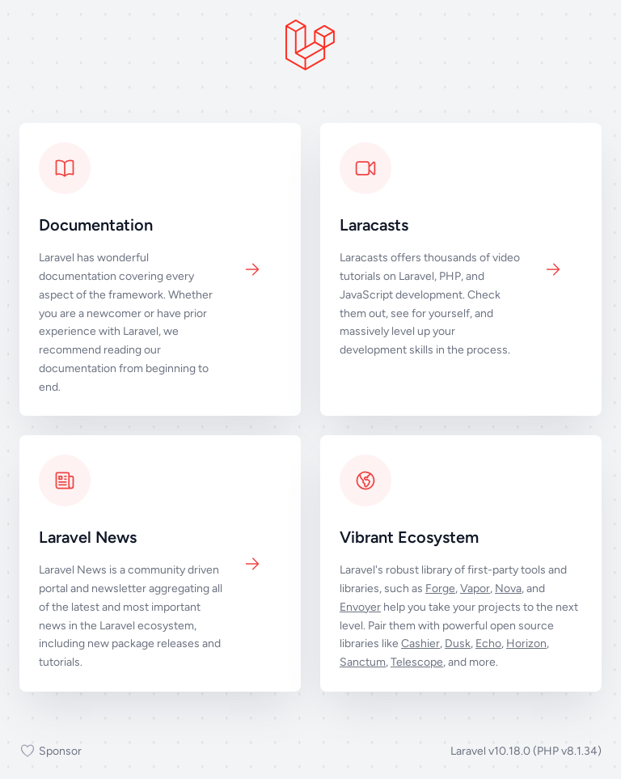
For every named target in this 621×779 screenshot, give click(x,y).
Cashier (420, 643)
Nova (508, 588)
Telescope (417, 662)
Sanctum (363, 662)
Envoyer (360, 607)
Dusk (458, 643)
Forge (440, 588)
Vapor (475, 588)
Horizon (526, 643)
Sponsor (50, 751)
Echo (488, 643)
